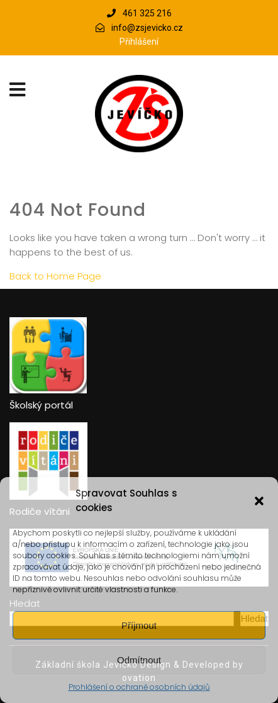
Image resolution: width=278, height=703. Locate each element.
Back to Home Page (55, 276)
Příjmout (139, 625)
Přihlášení (139, 42)
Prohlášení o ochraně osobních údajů (139, 687)
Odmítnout (139, 660)
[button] (259, 501)
